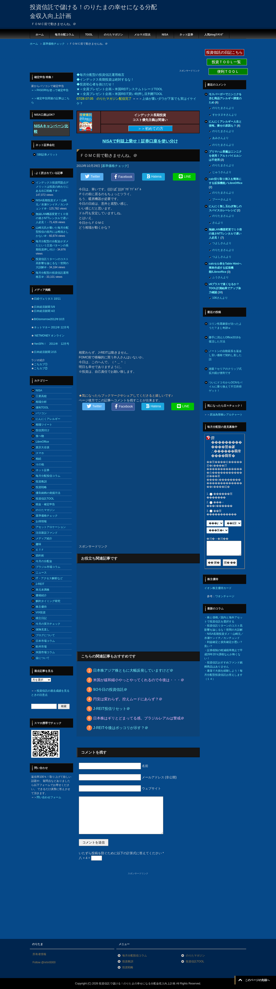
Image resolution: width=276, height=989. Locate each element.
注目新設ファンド (47, 532)
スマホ (40, 453)
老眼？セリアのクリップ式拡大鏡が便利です (225, 371)
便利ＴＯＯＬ (228, 72)
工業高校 (41, 396)
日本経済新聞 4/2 (44, 311)
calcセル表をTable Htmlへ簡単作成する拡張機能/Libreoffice (225, 267)
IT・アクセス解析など (49, 578)
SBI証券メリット (47, 154)
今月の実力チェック (48, 623)
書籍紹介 (41, 595)
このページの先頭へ (257, 980)
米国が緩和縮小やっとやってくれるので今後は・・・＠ (138, 680)
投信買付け (42, 430)
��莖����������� (222, 512)
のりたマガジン (113, 34)
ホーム (40, 34)
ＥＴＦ (40, 549)
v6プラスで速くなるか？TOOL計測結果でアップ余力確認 (225, 288)
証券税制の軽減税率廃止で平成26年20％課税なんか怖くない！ (223, 654)
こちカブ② (41, 368)
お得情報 (41, 521)
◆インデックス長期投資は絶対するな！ (105, 79)
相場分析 (41, 401)
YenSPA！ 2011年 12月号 (51, 343)
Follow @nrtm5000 (44, 962)
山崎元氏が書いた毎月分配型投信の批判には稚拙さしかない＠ (52, 231)
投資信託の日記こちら (224, 52)
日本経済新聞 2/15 (45, 352)
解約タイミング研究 (48, 601)
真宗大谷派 (42, 447)
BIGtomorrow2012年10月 (49, 319)
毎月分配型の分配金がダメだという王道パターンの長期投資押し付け (52, 245)
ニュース (41, 572)
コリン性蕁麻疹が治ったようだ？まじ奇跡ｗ (225, 325)
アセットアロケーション (51, 527)
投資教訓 (41, 481)
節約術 (40, 555)
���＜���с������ (220, 504)
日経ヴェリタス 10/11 (47, 298)
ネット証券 (186, 34)
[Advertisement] (113, 58)
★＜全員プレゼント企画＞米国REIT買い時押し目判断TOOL (120, 94)
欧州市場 (41, 646)
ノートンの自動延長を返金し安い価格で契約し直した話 (225, 355)
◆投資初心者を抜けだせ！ (96, 84)
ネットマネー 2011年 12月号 (51, 327)
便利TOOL (42, 407)
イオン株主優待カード (218, 588)
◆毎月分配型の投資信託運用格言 (100, 74)
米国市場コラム (45, 652)
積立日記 (41, 618)
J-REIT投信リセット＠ (111, 709)
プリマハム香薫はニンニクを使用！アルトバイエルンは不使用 (225, 155)
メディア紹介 (44, 538)
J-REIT (40, 584)
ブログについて (45, 635)
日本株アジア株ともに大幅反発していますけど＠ (133, 670)
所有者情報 (39, 954)
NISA (165, 34)
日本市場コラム (45, 640)
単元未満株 (42, 589)
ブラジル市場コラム (48, 566)
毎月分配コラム (64, 34)
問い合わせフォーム (49, 797)
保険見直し (42, 629)
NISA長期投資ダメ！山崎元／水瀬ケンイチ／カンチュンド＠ (52, 204)
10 (220, 292)
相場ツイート (44, 424)
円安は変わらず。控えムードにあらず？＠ (127, 699)
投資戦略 (41, 487)
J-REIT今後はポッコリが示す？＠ (120, 728)
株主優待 (41, 606)
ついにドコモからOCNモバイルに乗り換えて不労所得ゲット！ (225, 386)
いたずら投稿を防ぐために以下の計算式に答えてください (121, 853)
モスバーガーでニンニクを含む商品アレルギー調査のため (225, 98)
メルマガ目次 (142, 34)
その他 (40, 464)
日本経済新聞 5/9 (44, 306)
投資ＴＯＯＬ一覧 (226, 62)
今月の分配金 (44, 561)
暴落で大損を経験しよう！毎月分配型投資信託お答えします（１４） (223, 675)
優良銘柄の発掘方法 (48, 492)
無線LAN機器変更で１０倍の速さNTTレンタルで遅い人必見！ (52, 218)
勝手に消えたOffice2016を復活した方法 (225, 339)
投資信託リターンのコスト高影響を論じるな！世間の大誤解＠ (52, 263)
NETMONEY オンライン (49, 335)
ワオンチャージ (224, 596)
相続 (38, 458)
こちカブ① (41, 364)
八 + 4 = (90, 858)
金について (42, 658)
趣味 (38, 544)
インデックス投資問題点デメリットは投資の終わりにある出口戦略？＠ (52, 186)
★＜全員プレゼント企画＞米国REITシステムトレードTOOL (120, 89)
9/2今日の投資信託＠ (110, 689)
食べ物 (40, 436)
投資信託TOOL (45, 498)
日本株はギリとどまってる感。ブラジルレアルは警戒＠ (138, 718)
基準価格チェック (115, 166)
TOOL (89, 34)
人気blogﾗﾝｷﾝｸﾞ (214, 34)
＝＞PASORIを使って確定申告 (50, 90)
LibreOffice (42, 441)
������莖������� (220, 495)
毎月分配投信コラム (48, 475)
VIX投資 (41, 612)
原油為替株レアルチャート (226, 414)
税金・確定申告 (45, 504)
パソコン (41, 413)
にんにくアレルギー (48, 419)
